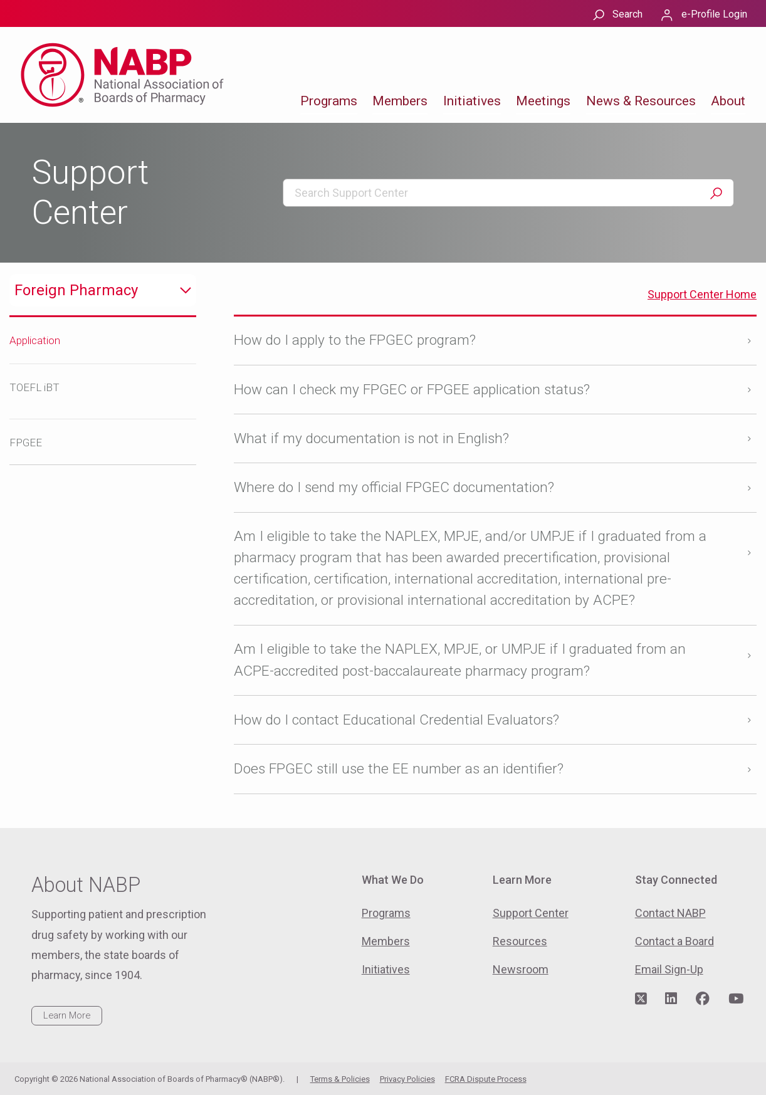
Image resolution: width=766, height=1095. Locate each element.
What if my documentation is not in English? (371, 438)
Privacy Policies (407, 1079)
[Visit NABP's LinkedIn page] (671, 999)
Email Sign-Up (669, 969)
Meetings (543, 100)
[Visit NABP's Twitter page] (641, 999)
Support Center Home (702, 294)
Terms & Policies (340, 1079)
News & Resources (641, 100)
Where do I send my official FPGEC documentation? (394, 487)
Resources (520, 941)
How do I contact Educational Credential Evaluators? (396, 719)
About (728, 100)
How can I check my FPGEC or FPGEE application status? (412, 389)
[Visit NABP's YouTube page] (735, 999)
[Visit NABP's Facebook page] (703, 999)
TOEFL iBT (34, 387)
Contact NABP (670, 912)
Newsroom (520, 969)
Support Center (531, 912)
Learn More (66, 1015)
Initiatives (472, 100)
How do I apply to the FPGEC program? (355, 340)
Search (627, 14)
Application (34, 340)
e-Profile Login (714, 14)
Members (400, 100)
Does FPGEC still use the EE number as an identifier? (399, 768)
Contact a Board (674, 941)
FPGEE (25, 442)
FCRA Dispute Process (486, 1079)
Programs (328, 100)
